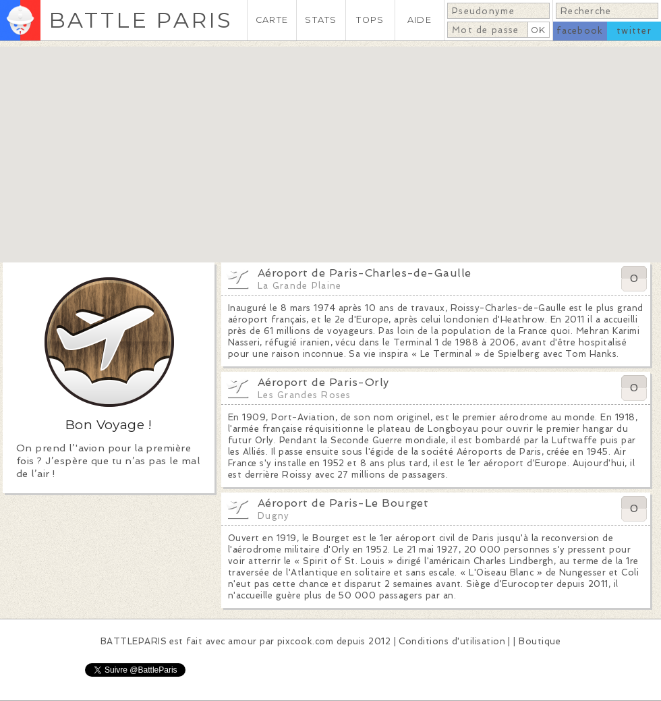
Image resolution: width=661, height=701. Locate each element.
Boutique (540, 641)
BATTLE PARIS (141, 20)
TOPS (370, 20)
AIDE (419, 20)
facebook (579, 31)
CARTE (272, 20)
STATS (321, 20)
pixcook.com (305, 641)
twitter (634, 31)
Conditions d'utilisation (452, 641)
